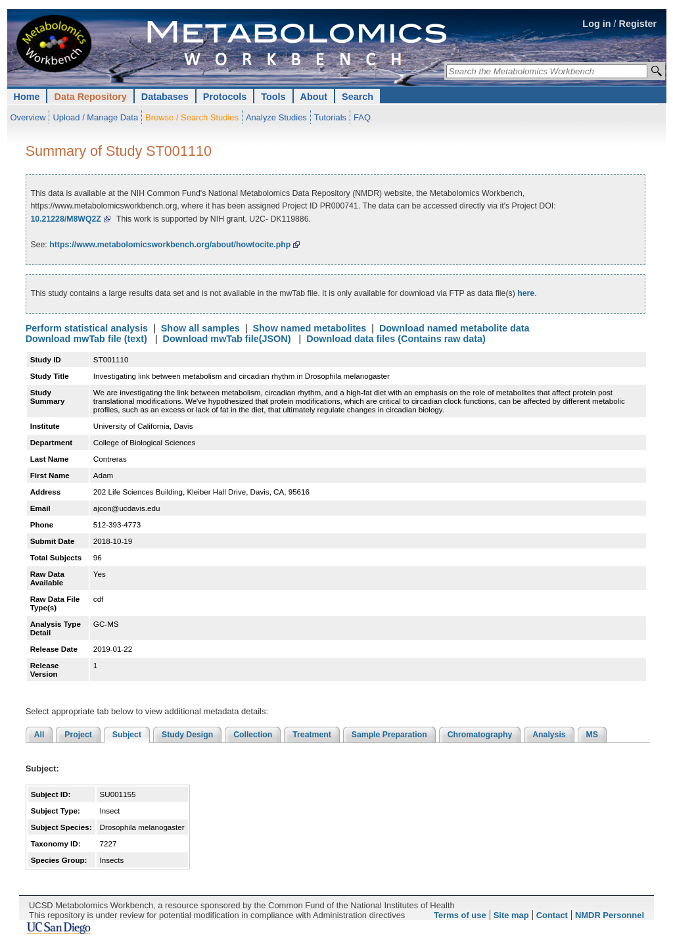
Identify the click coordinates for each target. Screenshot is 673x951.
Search (357, 96)
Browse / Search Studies (192, 117)
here (525, 293)
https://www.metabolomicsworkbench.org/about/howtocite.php (169, 244)
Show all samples (200, 328)
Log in (596, 23)
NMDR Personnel (609, 915)
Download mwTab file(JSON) (227, 338)
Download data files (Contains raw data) (396, 338)
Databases (165, 96)
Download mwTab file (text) (86, 338)
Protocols (224, 96)
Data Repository (90, 96)
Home (27, 96)
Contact (552, 915)
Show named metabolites (309, 328)
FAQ (362, 117)
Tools (273, 96)
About (314, 96)
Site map (511, 915)
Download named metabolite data (454, 328)
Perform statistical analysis (87, 328)
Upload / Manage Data (95, 117)
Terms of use (460, 915)
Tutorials (330, 117)
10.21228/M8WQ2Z (65, 219)
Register (638, 23)
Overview (28, 117)
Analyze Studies (276, 117)
